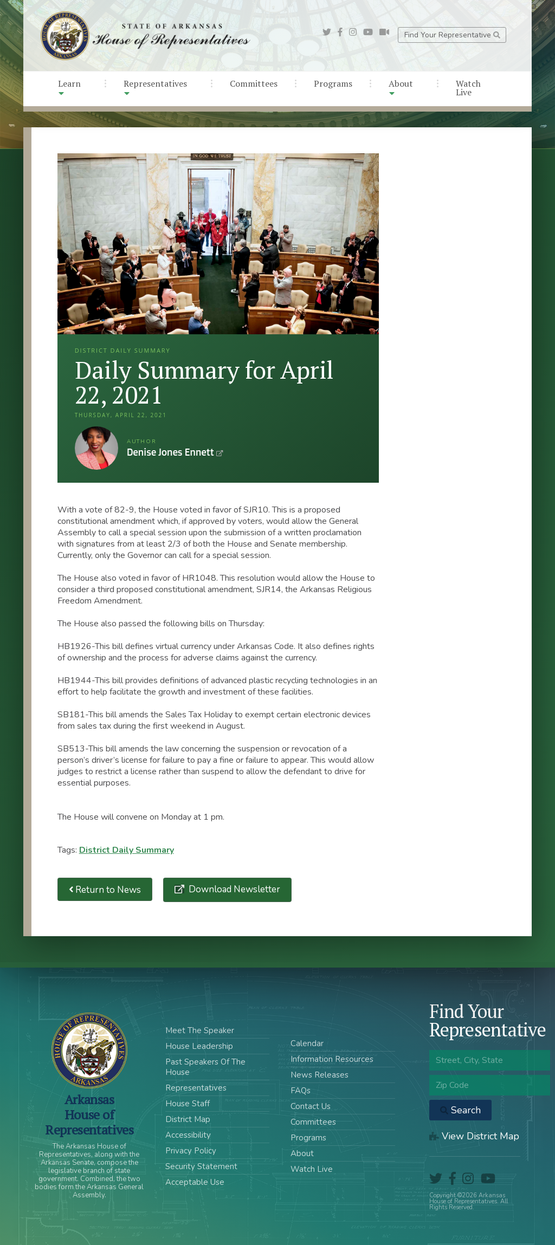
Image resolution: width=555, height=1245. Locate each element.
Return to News (105, 889)
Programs (333, 83)
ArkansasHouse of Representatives (89, 1114)
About (401, 87)
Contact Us (311, 1106)
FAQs (301, 1090)
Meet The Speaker (199, 1030)
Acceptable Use (194, 1182)
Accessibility (188, 1135)
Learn (69, 87)
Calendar (307, 1043)
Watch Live (468, 87)
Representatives (155, 87)
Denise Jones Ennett (96, 448)
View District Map (474, 1136)
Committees (254, 83)
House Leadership (199, 1046)
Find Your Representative (452, 35)
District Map (187, 1119)
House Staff (187, 1103)
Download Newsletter (233, 889)
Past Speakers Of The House (205, 1067)
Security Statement (201, 1166)
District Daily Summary (126, 850)
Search (460, 1110)
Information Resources (332, 1059)
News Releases (320, 1074)
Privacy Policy (190, 1150)
